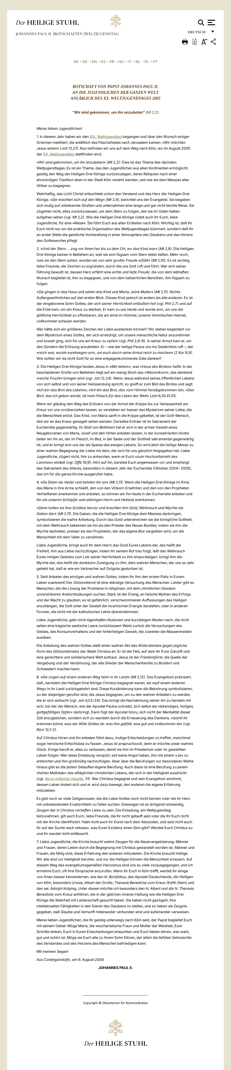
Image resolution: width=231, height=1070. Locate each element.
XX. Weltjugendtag (58, 154)
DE (85, 61)
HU (121, 61)
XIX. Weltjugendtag (106, 136)
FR (112, 61)
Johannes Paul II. (34, 33)
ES (103, 61)
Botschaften (68, 33)
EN (94, 61)
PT (155, 61)
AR (76, 61)
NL (138, 61)
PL (147, 61)
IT (129, 61)
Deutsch (197, 33)
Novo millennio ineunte (64, 778)
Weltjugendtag (102, 33)
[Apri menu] (210, 22)
